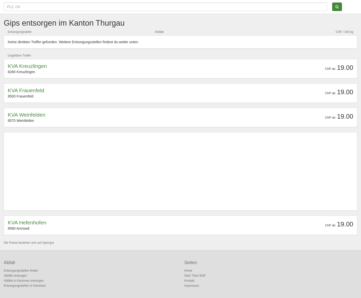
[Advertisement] (158, 171)
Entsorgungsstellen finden (21, 270)
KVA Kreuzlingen (27, 66)
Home (188, 270)
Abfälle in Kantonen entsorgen (24, 280)
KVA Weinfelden (26, 115)
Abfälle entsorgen (15, 275)
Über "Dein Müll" (195, 275)
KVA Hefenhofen (27, 222)
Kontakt (189, 280)
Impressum (191, 285)
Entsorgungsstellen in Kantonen (25, 285)
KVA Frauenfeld (26, 90)
